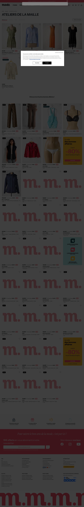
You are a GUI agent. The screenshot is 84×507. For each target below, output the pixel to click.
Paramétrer (37, 62)
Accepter (47, 62)
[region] (42, 58)
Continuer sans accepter (59, 52)
